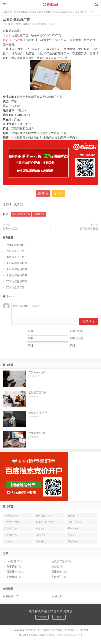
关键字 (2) (73, 541)
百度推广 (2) (10, 535)
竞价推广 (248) (75, 515)
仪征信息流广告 (15, 251)
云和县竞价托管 (89, 228)
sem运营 (11, 561)
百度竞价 (56, 571)
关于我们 (12, 566)
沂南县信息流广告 (16, 263)
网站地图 (84, 630)
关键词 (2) (41, 541)
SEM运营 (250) (11, 515)
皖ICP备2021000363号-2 (70, 634)
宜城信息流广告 (15, 287)
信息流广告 (80, 12)
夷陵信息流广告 (15, 257)
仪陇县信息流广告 (16, 245)
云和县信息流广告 (16, 19)
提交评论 (89, 321)
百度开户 (12, 571)
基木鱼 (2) (73, 528)
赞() (43, 193)
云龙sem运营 (10, 228)
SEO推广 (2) (10, 541)
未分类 (55, 566)
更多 (16, 204)
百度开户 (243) (75, 522)
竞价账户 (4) (10, 528)
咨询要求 (42, 617)
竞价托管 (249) (43, 515)
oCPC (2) (40, 535)
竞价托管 (12, 576)
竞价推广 (56, 576)
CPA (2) (71, 535)
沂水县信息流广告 (16, 269)
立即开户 (59, 617)
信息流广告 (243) (44, 522)
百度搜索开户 (11, 596)
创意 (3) (40, 528)
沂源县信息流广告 (16, 275)
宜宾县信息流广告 (16, 281)
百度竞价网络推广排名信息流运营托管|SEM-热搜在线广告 (50, 5)
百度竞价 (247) (11, 522)
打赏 (58, 193)
